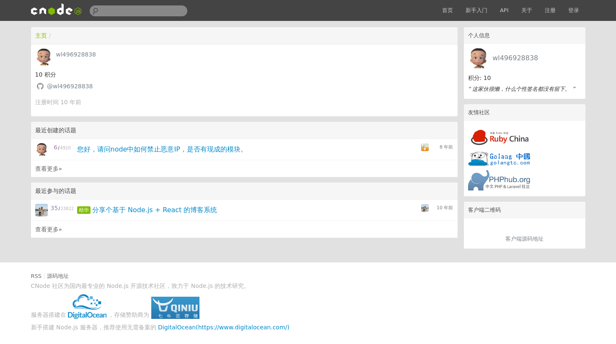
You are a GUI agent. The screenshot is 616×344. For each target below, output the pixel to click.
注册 (550, 10)
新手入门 (476, 10)
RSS (36, 276)
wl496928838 (515, 58)
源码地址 (58, 276)
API (504, 10)
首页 (447, 10)
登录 (573, 10)
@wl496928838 (70, 86)
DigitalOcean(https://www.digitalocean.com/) (224, 327)
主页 (41, 35)
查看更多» (48, 168)
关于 (526, 10)
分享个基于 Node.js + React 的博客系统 (154, 210)
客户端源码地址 (524, 239)
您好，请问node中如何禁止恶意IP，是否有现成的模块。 (162, 149)
